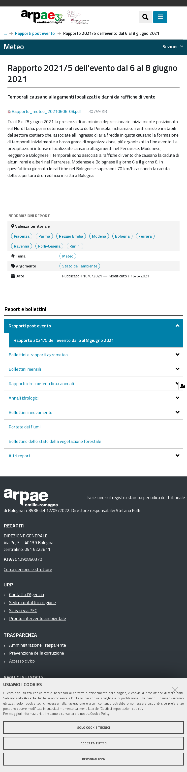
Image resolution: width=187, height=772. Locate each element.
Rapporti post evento (35, 33)
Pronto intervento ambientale (37, 618)
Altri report (20, 455)
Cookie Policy (99, 713)
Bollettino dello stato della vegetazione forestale (55, 441)
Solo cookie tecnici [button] (93, 727)
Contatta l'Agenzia (26, 594)
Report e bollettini (5, 33)
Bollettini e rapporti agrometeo (39, 354)
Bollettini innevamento (31, 412)
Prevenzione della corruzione (36, 653)
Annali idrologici (24, 398)
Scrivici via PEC (23, 610)
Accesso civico (22, 661)
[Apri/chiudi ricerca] (145, 17)
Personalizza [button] (93, 759)
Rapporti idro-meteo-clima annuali (42, 383)
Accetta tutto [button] (94, 743)
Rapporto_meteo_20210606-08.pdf (44, 111)
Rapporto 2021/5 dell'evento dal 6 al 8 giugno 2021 (64, 340)
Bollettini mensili (25, 369)
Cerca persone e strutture (28, 569)
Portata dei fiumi (24, 426)
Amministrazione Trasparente (37, 645)
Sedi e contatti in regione (32, 602)
